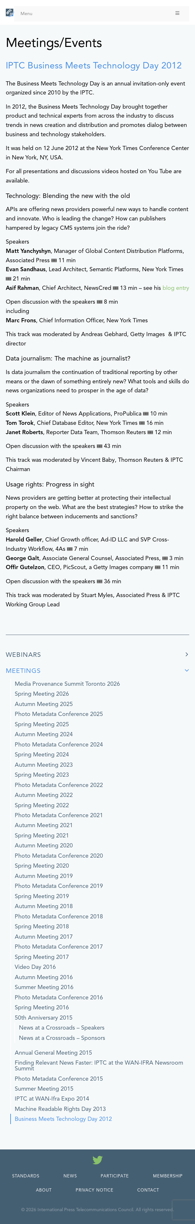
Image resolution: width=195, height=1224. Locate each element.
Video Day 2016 (35, 966)
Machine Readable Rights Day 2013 (60, 1108)
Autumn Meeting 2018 (44, 906)
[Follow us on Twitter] (97, 1161)
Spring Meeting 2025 (42, 724)
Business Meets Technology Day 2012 (63, 1118)
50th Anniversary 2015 (43, 1017)
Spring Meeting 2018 (42, 926)
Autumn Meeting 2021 (44, 825)
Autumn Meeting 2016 (44, 977)
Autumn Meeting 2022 (44, 795)
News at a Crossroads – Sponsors (62, 1037)
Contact (148, 1190)
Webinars (23, 655)
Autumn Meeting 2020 (44, 845)
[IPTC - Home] (10, 13)
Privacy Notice (95, 1190)
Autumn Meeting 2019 (44, 876)
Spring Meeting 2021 (42, 835)
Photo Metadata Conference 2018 (59, 916)
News (70, 1176)
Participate (115, 1176)
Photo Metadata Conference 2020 (59, 855)
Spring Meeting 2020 (42, 865)
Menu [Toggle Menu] (100, 13)
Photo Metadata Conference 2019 (59, 885)
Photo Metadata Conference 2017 (59, 946)
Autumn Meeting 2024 (44, 734)
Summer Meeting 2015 (44, 1088)
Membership (168, 1176)
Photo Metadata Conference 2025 (59, 714)
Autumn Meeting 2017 (44, 936)
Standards (25, 1176)
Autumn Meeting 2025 (44, 704)
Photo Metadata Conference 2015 (59, 1078)
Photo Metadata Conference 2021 (59, 815)
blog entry (176, 287)
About (44, 1190)
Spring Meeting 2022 (42, 805)
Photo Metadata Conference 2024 (59, 744)
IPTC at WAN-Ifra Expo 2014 (52, 1098)
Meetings (23, 671)
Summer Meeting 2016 (44, 987)
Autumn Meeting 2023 (44, 764)
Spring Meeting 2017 (42, 956)
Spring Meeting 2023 (42, 774)
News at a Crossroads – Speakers (62, 1027)
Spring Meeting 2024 (42, 754)
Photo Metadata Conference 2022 (59, 785)
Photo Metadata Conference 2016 (59, 997)
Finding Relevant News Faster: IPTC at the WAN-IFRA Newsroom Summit (99, 1065)
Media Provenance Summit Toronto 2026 (67, 683)
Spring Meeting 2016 (42, 1007)
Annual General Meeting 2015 (53, 1052)
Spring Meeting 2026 (42, 693)
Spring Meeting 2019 (42, 896)
